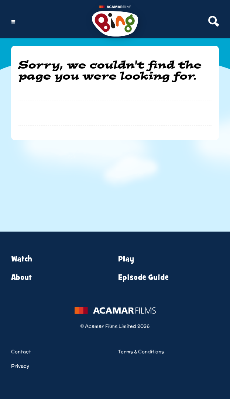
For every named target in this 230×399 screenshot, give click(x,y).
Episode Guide (143, 277)
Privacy (20, 365)
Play (126, 259)
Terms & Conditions (141, 351)
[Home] (115, 22)
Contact (21, 351)
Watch (21, 259)
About (21, 277)
